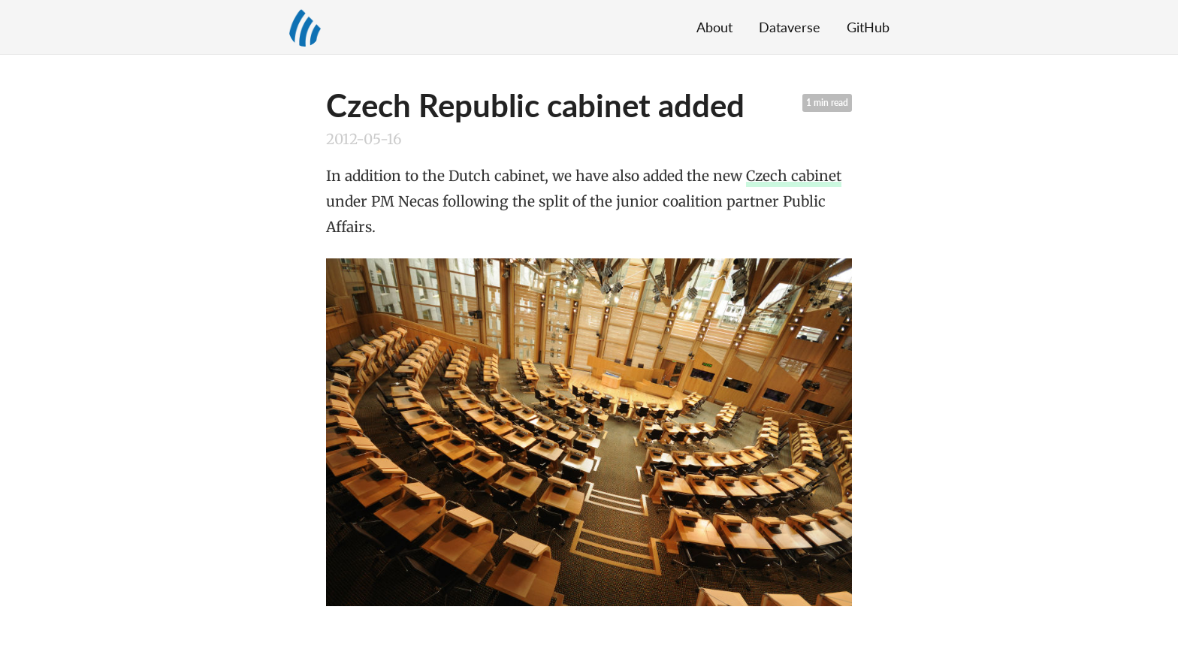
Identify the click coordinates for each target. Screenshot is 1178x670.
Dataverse (789, 27)
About (714, 27)
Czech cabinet (793, 176)
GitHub (868, 27)
